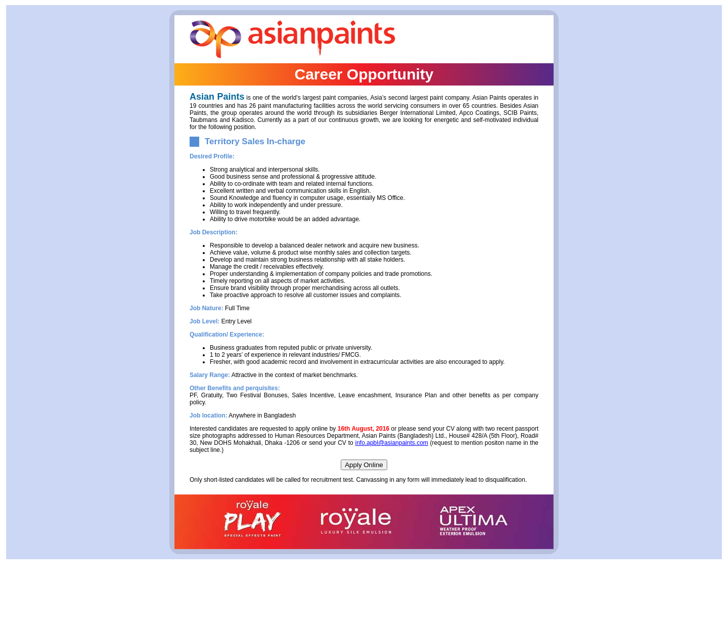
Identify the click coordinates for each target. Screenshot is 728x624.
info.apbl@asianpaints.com (391, 442)
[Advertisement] (364, 597)
